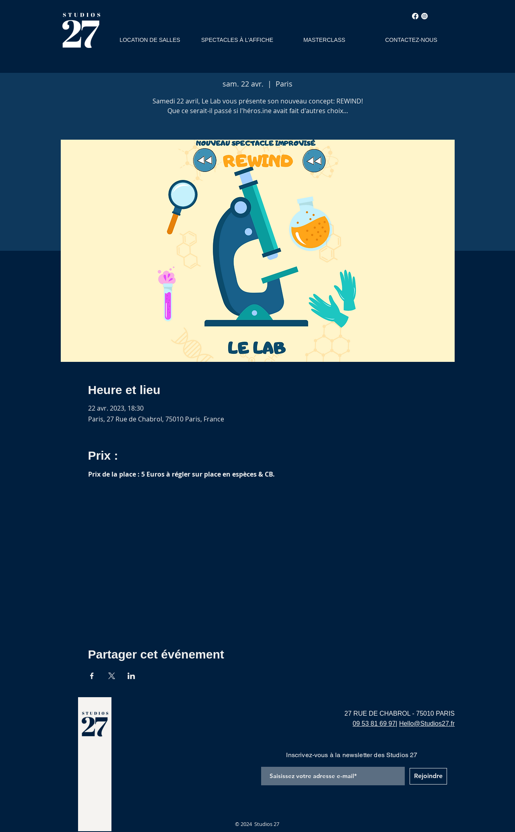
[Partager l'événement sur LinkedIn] (131, 676)
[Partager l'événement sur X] (111, 676)
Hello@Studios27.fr (427, 723)
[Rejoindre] (428, 776)
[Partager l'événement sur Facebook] (92, 676)
